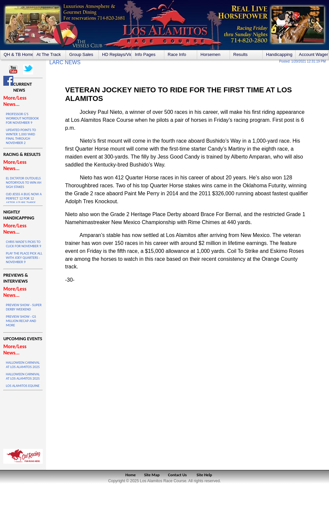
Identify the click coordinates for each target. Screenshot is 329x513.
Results (240, 54)
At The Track (48, 54)
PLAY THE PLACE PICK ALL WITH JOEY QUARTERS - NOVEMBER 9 (24, 257)
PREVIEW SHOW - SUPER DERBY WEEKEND (24, 307)
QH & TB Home (18, 54)
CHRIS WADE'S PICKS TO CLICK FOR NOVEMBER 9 (23, 244)
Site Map (152, 474)
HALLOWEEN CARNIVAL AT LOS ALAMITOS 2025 (23, 364)
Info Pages (145, 54)
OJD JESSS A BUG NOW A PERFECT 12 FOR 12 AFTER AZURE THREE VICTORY (24, 200)
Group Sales (81, 54)
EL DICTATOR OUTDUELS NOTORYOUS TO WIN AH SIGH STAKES (23, 182)
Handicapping (279, 54)
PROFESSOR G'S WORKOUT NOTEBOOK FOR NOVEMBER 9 (22, 118)
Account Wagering (313, 54)
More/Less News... (15, 101)
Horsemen (210, 54)
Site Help (204, 474)
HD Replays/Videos (116, 54)
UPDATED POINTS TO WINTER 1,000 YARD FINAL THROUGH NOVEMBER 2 (21, 136)
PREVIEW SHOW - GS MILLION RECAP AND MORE (21, 320)
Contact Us (177, 474)
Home (130, 474)
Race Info (177, 54)
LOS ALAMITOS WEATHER (23, 418)
